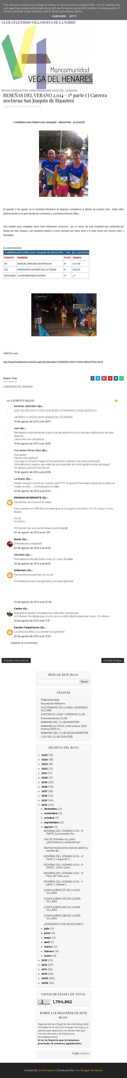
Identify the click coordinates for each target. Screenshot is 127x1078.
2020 (45, 777)
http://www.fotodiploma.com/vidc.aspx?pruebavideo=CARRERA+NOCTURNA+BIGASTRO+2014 (53, 362)
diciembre (51, 808)
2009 (45, 978)
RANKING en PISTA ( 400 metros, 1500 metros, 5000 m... (64, 727)
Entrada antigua (113, 660)
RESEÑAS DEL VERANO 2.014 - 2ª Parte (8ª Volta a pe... (64, 875)
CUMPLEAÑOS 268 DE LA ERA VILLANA (62, 917)
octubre (49, 817)
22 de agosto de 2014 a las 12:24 (32, 636)
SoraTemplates (46, 1070)
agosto (49, 826)
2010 (45, 973)
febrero (49, 951)
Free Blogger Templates (89, 1070)
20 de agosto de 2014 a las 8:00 (32, 548)
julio (47, 928)
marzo (48, 946)
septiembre (52, 822)
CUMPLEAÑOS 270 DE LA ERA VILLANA (62, 900)
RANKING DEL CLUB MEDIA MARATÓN (64, 732)
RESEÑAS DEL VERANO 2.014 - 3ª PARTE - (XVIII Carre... (64, 866)
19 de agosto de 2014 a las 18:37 (32, 421)
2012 (45, 964)
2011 (44, 969)
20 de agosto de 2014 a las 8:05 (32, 563)
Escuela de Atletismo (53, 703)
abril (47, 942)
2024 (45, 759)
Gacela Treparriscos (26, 627)
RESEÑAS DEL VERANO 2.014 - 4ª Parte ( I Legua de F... (64, 858)
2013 (45, 960)
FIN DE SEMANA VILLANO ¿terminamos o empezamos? (62, 841)
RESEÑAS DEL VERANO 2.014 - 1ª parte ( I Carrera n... (63, 883)
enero (48, 955)
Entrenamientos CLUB (54, 718)
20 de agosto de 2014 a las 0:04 (32, 491)
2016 (45, 795)
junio (47, 933)
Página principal (50, 699)
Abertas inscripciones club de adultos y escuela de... (66, 849)
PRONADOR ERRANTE (27, 497)
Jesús (17, 539)
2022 (45, 768)
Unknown (20, 570)
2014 (45, 804)
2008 (45, 982)
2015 (45, 800)
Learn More (59, 16)
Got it (72, 16)
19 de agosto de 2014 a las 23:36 (32, 472)
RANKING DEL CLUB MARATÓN (60, 722)
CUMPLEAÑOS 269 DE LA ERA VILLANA (62, 909)
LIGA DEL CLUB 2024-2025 (57, 736)
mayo (48, 937)
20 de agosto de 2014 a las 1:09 (32, 532)
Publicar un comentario (24, 642)
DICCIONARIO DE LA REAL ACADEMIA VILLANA (64, 709)
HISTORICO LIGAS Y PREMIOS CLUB (63, 714)
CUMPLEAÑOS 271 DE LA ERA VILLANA (62, 891)
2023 (45, 764)
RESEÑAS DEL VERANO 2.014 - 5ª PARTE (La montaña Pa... (63, 832)
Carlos (18, 608)
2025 (45, 755)
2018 (45, 786)
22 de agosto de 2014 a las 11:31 (32, 620)
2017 (45, 791)
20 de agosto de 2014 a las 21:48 (32, 601)
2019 (45, 782)
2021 (45, 773)
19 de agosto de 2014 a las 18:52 (32, 443)
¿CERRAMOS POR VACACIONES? (64, 924)
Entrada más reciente (16, 660)
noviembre (51, 813)
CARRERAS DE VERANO (29, 106)
